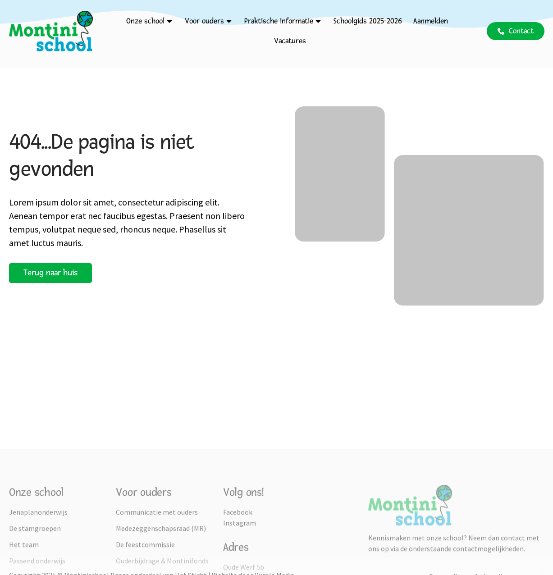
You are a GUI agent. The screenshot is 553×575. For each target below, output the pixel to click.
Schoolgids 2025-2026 (368, 21)
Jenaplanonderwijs (38, 562)
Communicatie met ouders (157, 562)
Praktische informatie (283, 21)
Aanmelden (430, 21)
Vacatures (290, 41)
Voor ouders (209, 21)
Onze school (150, 21)
